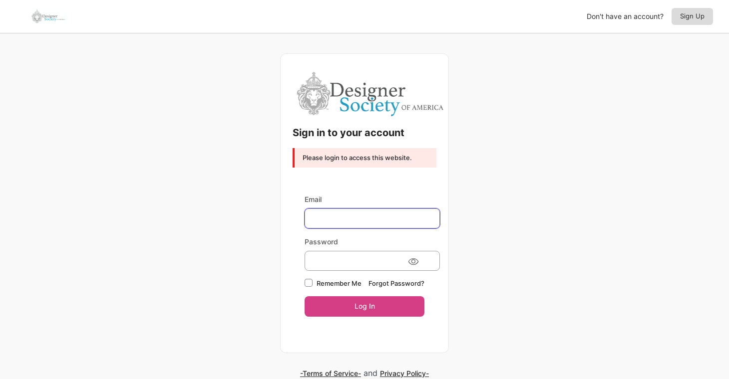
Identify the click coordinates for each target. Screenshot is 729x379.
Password (321, 241)
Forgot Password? (396, 283)
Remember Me (339, 283)
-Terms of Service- (330, 373)
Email (313, 199)
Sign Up (692, 16)
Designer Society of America (370, 93)
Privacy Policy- (404, 373)
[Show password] (412, 261)
